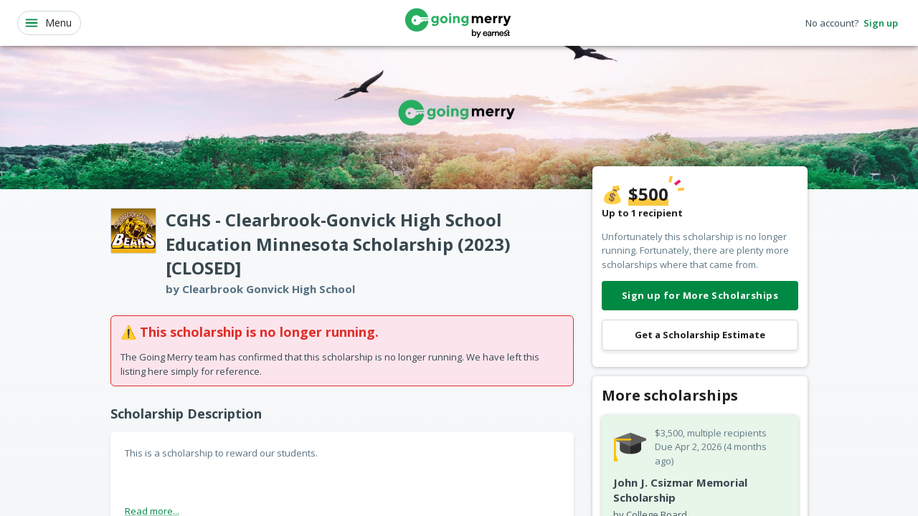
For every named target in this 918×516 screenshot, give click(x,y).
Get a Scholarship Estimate (700, 335)
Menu (48, 23)
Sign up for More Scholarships (700, 295)
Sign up (881, 23)
